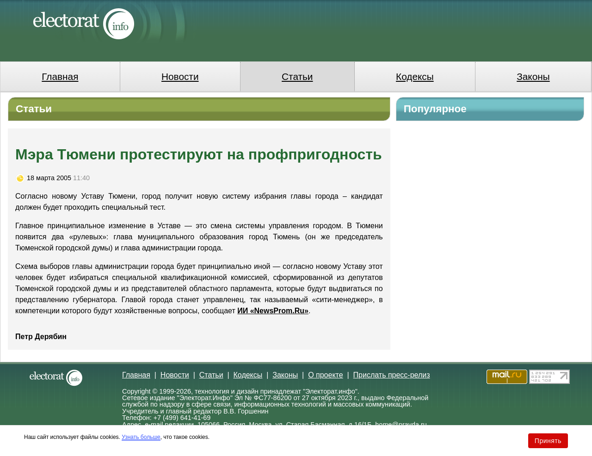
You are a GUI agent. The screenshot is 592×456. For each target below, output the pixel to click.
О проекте (325, 375)
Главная (60, 76)
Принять (548, 440)
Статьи (297, 76)
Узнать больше (141, 437)
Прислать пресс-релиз (391, 375)
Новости (180, 76)
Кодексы (415, 76)
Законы (533, 76)
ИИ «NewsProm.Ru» (272, 311)
